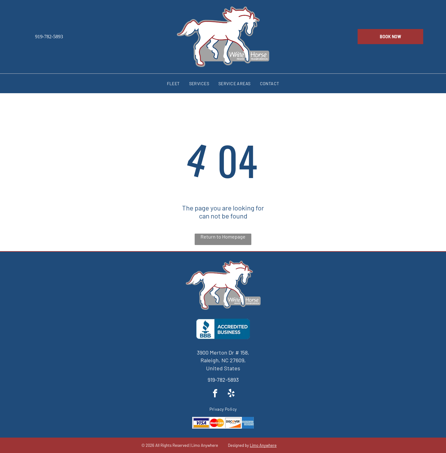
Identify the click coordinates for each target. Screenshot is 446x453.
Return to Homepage (223, 236)
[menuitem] (173, 83)
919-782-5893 (223, 379)
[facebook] (215, 394)
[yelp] (231, 394)
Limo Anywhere (263, 445)
